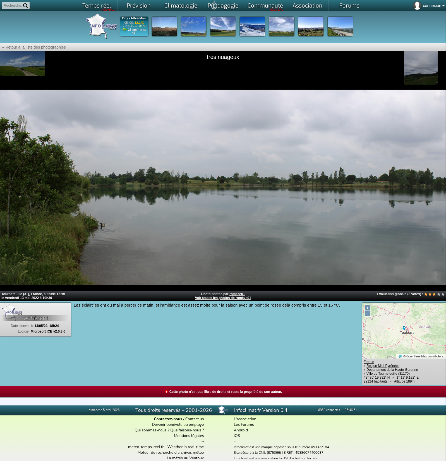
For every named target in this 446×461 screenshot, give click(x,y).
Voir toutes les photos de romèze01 (223, 298)
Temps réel (98, 6)
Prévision (139, 5)
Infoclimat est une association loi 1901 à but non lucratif (276, 458)
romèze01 (237, 294)
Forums (349, 5)
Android (241, 430)
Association (307, 5)
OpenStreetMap (416, 356)
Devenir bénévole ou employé (178, 424)
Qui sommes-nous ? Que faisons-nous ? (169, 430)
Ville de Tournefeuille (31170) (388, 374)
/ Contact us (179, 419)
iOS (237, 435)
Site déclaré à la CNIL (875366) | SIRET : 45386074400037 (278, 452)
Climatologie (180, 5)
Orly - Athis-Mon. (134, 18)
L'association (245, 419)
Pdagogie (223, 5)
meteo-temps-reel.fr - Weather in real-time (166, 447)
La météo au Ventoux (185, 458)
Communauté (266, 6)
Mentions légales (189, 435)
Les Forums (244, 424)
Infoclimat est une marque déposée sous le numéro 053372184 (281, 447)
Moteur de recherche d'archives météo (170, 452)
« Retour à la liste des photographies (33, 47)
